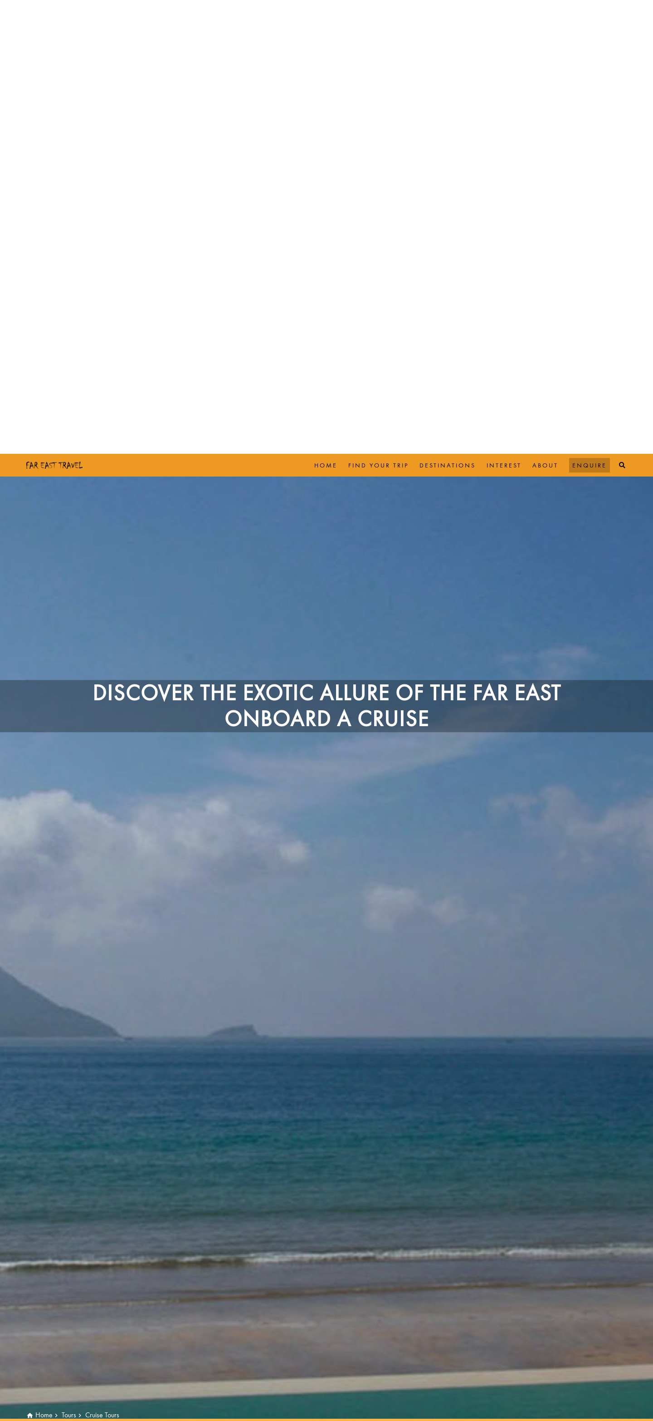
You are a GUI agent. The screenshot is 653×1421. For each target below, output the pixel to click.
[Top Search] (623, 11)
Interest (504, 11)
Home (325, 11)
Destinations (447, 11)
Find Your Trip (378, 11)
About (545, 11)
